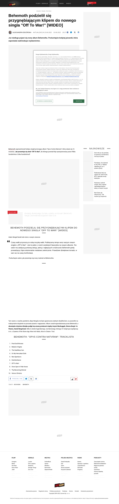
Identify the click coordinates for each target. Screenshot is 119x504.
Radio (80, 456)
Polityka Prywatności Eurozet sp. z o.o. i (56, 76)
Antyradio (38, 8)
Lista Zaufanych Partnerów (42, 95)
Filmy (14, 456)
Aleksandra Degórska (22, 30)
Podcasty (97, 456)
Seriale (31, 456)
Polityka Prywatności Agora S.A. (72, 76)
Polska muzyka (67, 456)
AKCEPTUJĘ (79, 101)
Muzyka (43, 8)
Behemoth (11, 147)
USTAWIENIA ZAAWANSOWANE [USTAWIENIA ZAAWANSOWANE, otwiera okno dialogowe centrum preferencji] (44, 101)
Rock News (48, 8)
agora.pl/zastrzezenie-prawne (101, 496)
